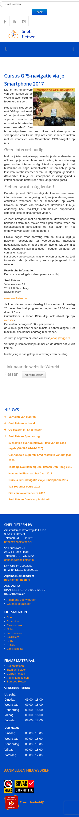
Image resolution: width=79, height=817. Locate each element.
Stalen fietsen (15, 665)
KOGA (11, 645)
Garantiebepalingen (19, 603)
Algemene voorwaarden (21, 599)
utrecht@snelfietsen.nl (18, 541)
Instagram (23, 21)
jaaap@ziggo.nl (60, 338)
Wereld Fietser (33, 375)
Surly (10, 641)
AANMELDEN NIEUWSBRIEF (26, 770)
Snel (9, 617)
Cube (10, 629)
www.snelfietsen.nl (15, 298)
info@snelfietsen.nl (17, 579)
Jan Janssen (15, 633)
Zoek (39, 12)
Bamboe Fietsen (17, 681)
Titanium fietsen (17, 669)
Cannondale (14, 625)
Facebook (4, 21)
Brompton (13, 621)
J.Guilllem (13, 637)
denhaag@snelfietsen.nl (19, 559)
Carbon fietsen (16, 673)
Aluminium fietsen (18, 677)
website (9, 320)
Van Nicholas (14, 648)
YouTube (14, 21)
